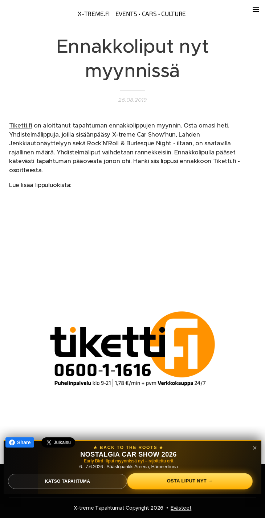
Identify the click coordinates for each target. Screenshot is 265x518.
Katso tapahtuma (67, 481)
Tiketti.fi (20, 125)
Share (19, 442)
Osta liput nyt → (190, 481)
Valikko (256, 9)
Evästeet (181, 508)
